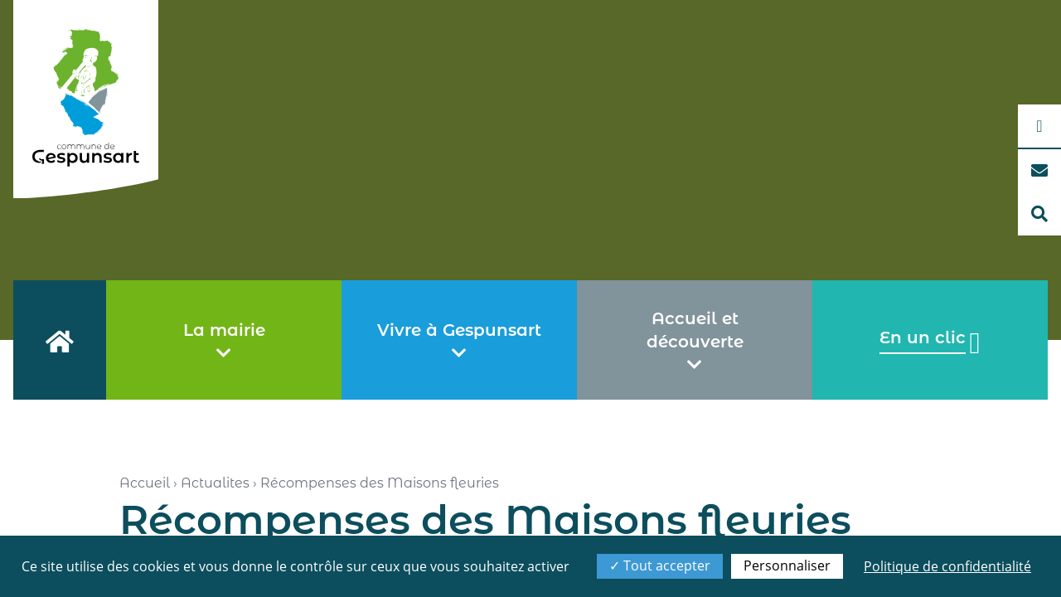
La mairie (224, 341)
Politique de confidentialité (947, 566)
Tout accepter (659, 565)
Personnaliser (787, 565)
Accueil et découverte (695, 340)
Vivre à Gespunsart (459, 341)
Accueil (144, 483)
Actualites (215, 483)
